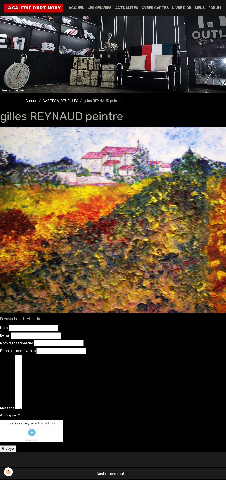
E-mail (5, 335)
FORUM (214, 8)
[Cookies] (8, 471)
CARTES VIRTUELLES (60, 101)
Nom (4, 328)
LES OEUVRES (100, 8)
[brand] (33, 8)
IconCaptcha (31, 440)
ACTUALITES (126, 8)
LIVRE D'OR (181, 8)
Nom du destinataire (16, 343)
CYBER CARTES (155, 8)
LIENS (200, 8)
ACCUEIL (76, 8)
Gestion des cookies (113, 474)
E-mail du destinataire (18, 351)
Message (7, 408)
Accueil (31, 101)
